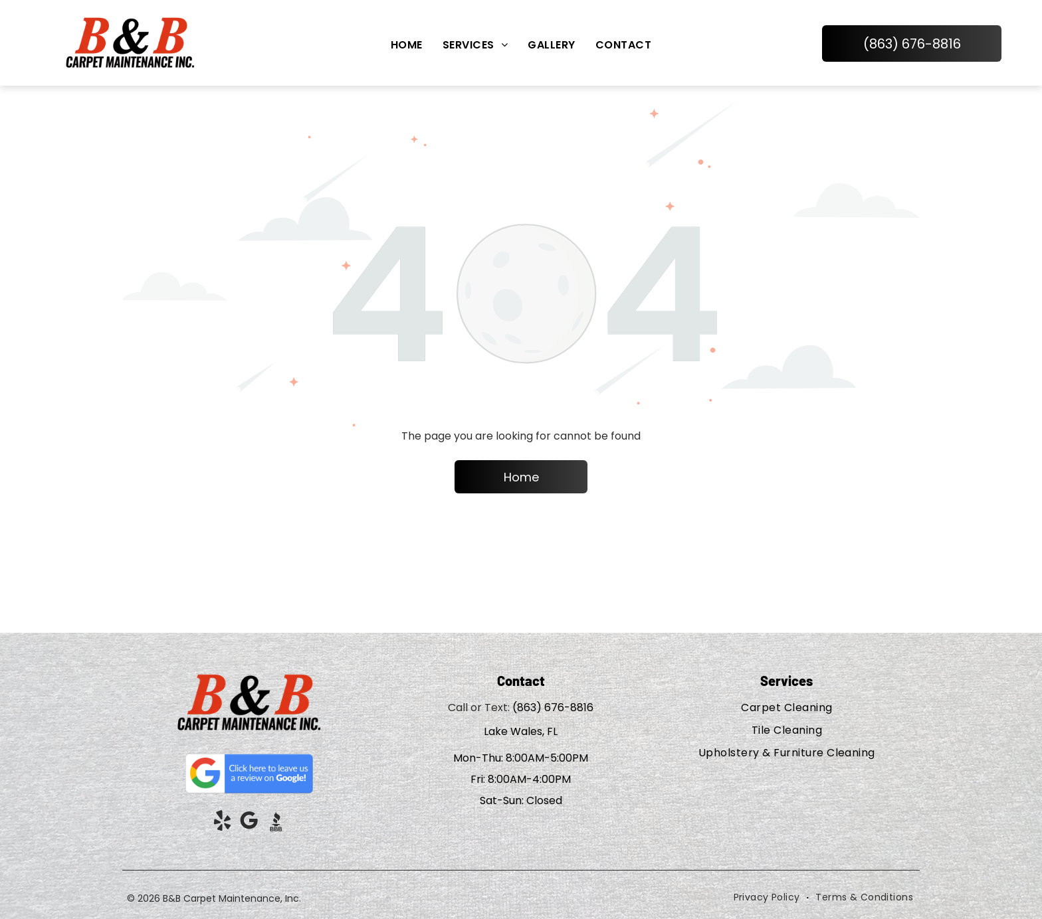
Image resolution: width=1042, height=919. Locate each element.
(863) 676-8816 (552, 707)
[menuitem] (407, 45)
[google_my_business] (249, 823)
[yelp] (223, 823)
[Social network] (276, 823)
